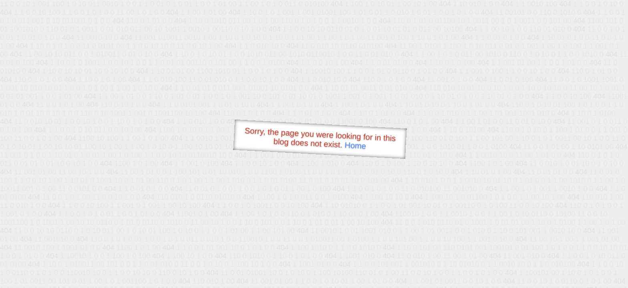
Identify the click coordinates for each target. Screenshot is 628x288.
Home (355, 145)
